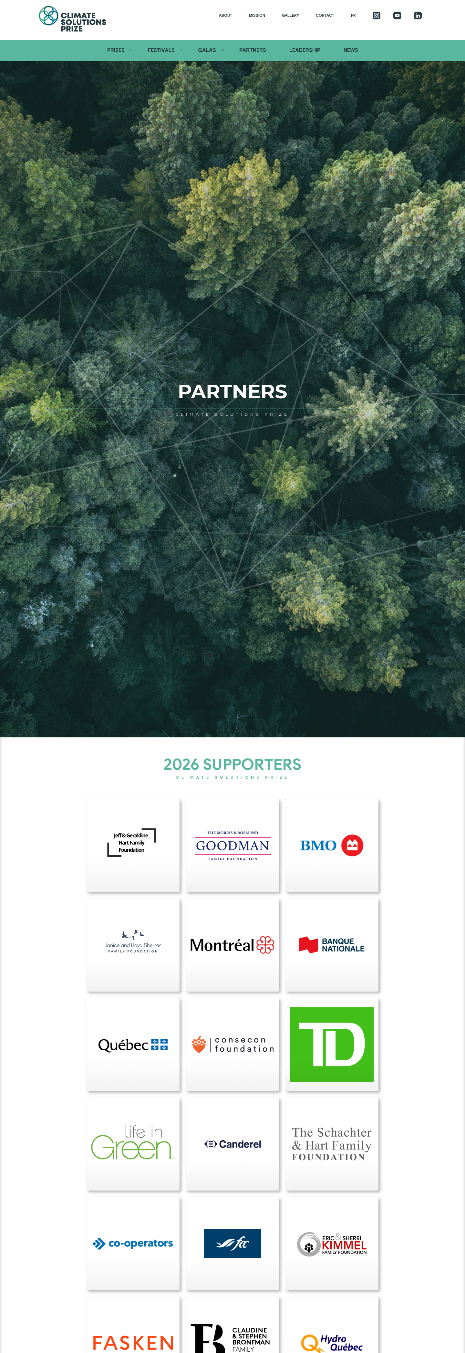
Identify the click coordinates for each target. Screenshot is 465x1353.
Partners (252, 50)
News (351, 50)
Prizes (116, 50)
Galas (207, 50)
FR (353, 15)
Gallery (290, 15)
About (225, 15)
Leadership (304, 50)
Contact (325, 15)
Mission (257, 15)
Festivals (161, 50)
